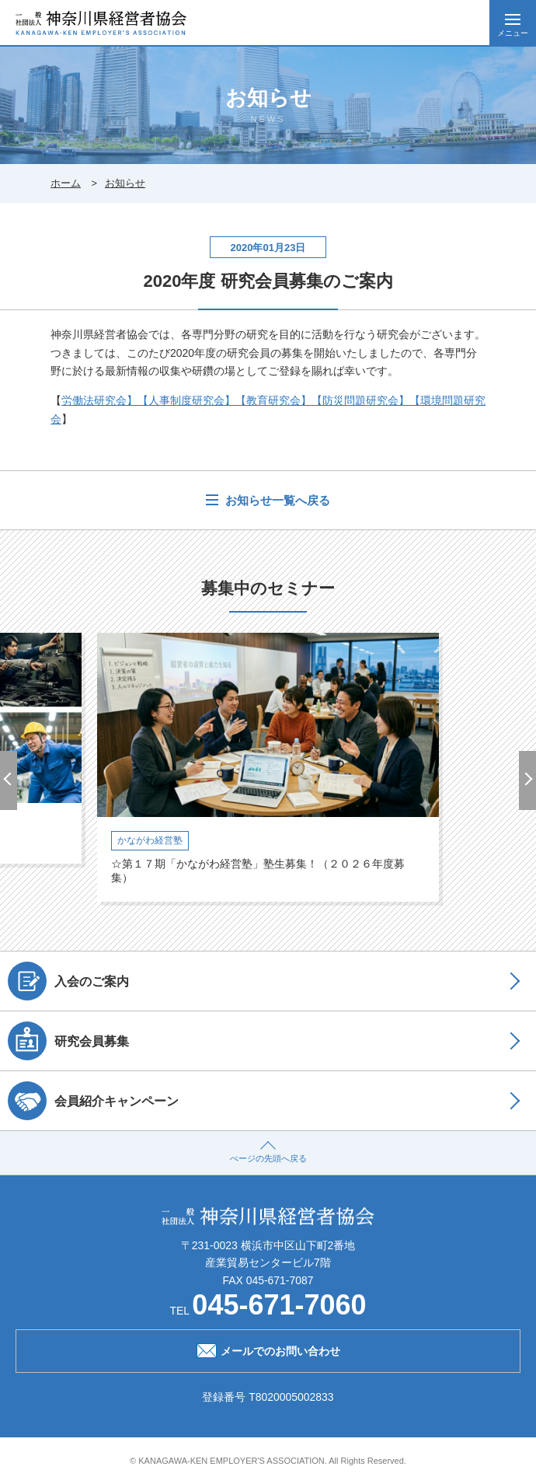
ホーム (65, 183)
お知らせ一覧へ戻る (276, 500)
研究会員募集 (68, 1040)
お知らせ (125, 183)
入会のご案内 (68, 981)
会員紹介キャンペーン (93, 1100)
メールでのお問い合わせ (268, 1349)
